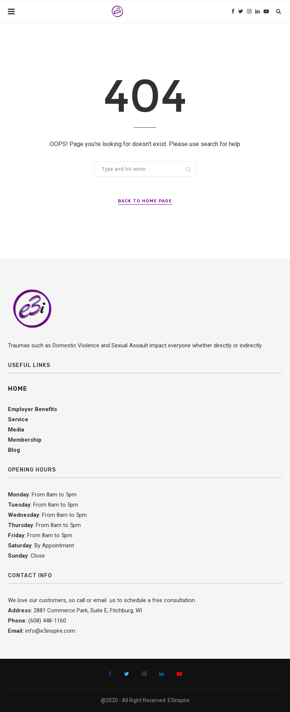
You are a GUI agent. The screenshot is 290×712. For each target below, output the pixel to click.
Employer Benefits (32, 409)
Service (18, 419)
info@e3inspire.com (50, 630)
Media (16, 429)
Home (17, 388)
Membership (25, 439)
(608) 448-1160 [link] (47, 620)
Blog (14, 450)
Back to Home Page (145, 200)
